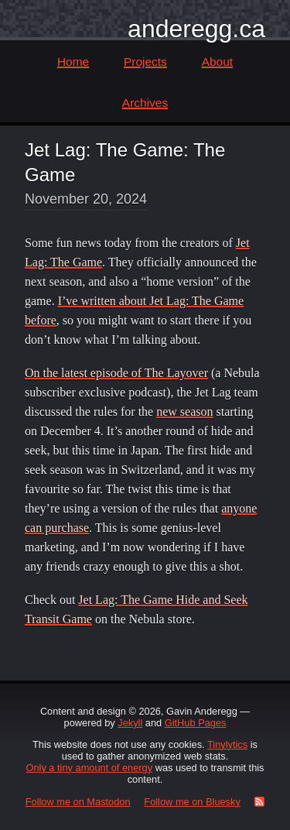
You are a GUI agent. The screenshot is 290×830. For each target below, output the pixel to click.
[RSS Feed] (256, 802)
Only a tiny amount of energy (89, 767)
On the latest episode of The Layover (116, 372)
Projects (145, 61)
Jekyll (130, 723)
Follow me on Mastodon (78, 802)
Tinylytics (227, 744)
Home (73, 61)
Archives (145, 102)
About (217, 61)
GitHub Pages (196, 723)
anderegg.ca (196, 29)
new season (184, 411)
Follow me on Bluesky (192, 802)
